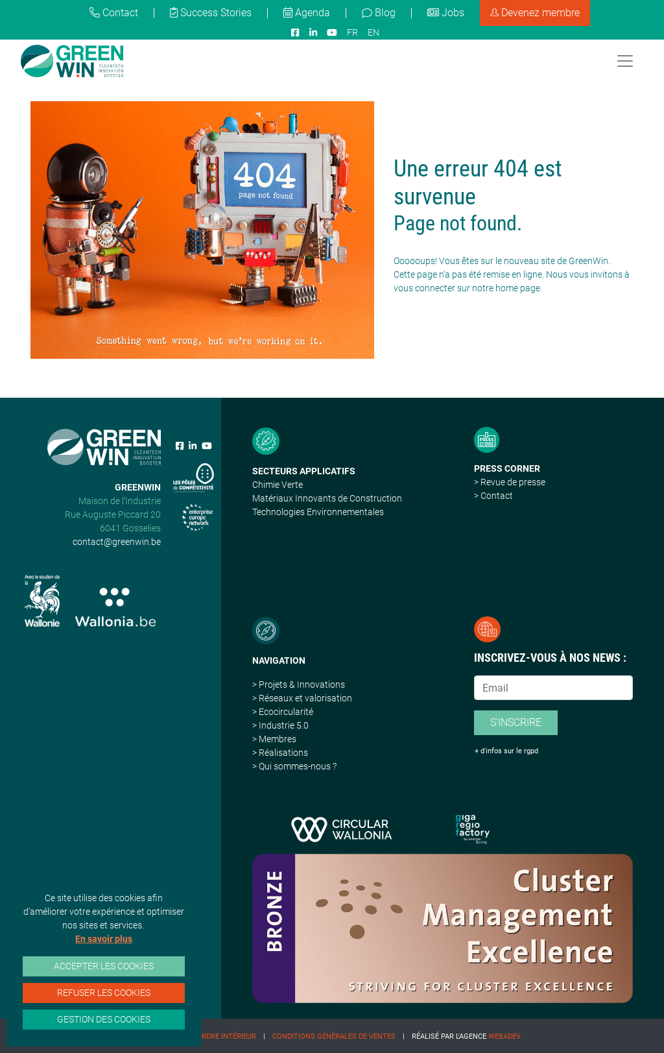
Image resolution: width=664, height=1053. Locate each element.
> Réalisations (280, 752)
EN (373, 32)
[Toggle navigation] (625, 61)
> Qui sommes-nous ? (294, 766)
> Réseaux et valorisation (302, 698)
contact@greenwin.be (117, 542)
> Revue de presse (509, 482)
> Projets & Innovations (298, 684)
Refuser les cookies (103, 992)
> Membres (274, 739)
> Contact (493, 495)
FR (352, 32)
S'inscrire (515, 722)
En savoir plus (103, 939)
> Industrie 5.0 (280, 725)
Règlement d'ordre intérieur (201, 1036)
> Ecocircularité (282, 712)
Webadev (504, 1036)
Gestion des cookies (103, 1019)
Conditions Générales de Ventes (334, 1036)
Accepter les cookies (104, 966)
